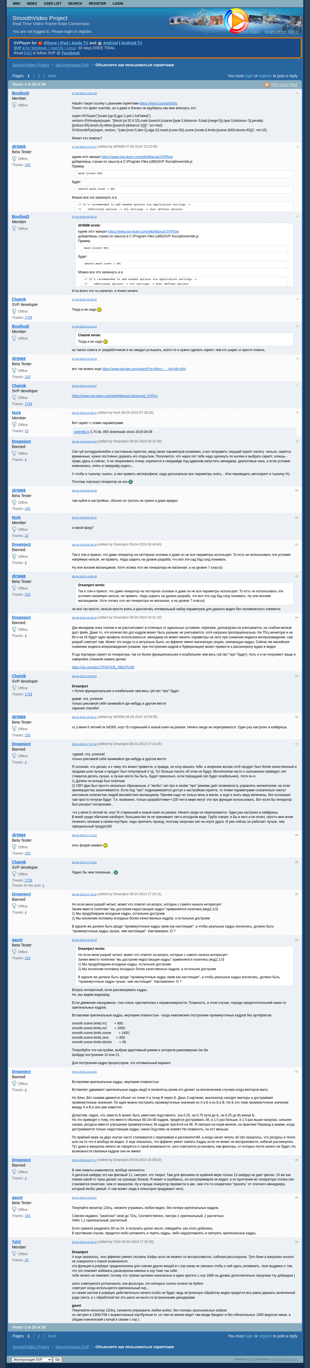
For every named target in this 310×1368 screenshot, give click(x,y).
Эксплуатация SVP (72, 65)
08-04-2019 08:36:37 (84, 517)
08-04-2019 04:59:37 (84, 385)
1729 (28, 318)
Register (97, 4)
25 (26, 1260)
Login (118, 4)
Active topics (249, 31)
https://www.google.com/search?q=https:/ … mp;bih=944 (144, 369)
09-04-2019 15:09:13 (84, 939)
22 (26, 431)
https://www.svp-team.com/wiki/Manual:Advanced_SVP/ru (115, 396)
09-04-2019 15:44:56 (84, 1071)
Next (52, 76)
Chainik (19, 299)
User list (52, 4)
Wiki (16, 4)
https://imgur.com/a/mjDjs (158, 103)
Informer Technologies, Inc (284, 1359)
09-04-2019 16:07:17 (84, 1160)
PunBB (251, 1359)
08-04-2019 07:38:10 (84, 412)
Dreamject (21, 441)
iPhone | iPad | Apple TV (66, 43)
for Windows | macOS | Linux (45, 48)
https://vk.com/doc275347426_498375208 (103, 667)
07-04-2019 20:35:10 (84, 216)
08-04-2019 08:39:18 (84, 544)
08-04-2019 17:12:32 (84, 862)
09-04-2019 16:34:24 (84, 1241)
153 (27, 958)
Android (110, 43)
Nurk (16, 412)
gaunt (17, 940)
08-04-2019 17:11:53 (84, 835)
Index (32, 4)
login (249, 76)
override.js (81, 432)
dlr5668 (19, 146)
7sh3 (16, 1242)
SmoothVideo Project (40, 18)
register (265, 76)
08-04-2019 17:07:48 (84, 744)
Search (75, 4)
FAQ (28, 53)
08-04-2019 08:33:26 (84, 490)
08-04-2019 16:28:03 (84, 617)
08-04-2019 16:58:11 (84, 717)
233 (27, 165)
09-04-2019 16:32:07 (84, 1197)
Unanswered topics (281, 31)
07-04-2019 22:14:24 (84, 326)
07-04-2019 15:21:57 (84, 146)
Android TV (131, 43)
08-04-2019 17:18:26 (84, 894)
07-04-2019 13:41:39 (84, 93)
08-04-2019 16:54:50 (84, 676)
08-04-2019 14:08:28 (84, 576)
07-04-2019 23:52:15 (84, 358)
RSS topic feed (284, 84)
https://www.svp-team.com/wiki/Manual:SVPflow (137, 157)
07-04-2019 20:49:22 (84, 299)
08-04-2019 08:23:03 (84, 441)
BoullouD (20, 93)
